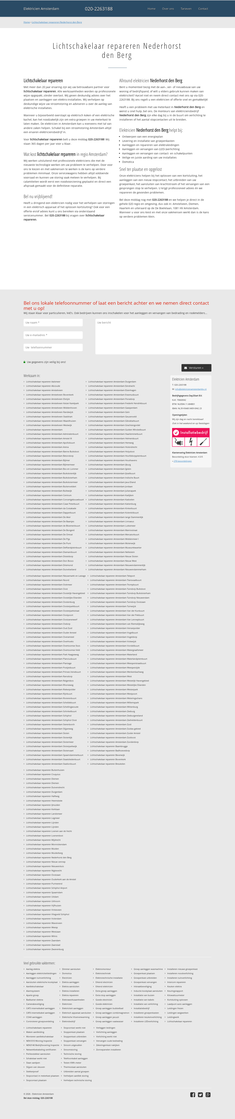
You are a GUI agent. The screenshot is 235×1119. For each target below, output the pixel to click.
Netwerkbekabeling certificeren (41, 1049)
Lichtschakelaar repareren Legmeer (43, 818)
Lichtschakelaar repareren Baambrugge (109, 746)
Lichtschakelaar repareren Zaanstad (43, 944)
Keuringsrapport (175, 990)
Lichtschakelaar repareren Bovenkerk (108, 759)
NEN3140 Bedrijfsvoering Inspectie (42, 1045)
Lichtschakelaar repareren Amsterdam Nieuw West (112, 560)
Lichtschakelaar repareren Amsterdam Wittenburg (114, 706)
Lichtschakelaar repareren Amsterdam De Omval (49, 534)
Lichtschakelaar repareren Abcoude (43, 385)
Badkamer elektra (34, 999)
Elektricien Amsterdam (41, 8)
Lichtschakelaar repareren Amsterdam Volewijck (113, 641)
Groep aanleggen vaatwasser (109, 1021)
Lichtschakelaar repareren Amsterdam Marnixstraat (112, 530)
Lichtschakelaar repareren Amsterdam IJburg (109, 464)
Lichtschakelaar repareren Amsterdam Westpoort (113, 693)
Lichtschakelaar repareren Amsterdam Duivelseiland (51, 569)
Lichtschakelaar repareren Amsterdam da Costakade (51, 508)
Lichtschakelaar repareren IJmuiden (43, 805)
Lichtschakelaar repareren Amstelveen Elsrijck (48, 399)
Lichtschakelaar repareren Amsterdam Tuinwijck (113, 606)
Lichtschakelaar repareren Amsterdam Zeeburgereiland (116, 715)
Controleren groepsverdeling (40, 1021)
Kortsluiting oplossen (177, 999)
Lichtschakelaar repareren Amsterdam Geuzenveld (112, 416)
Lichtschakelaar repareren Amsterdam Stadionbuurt (51, 763)
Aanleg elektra (33, 969)
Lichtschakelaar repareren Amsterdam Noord (47, 580)
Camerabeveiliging (35, 1004)
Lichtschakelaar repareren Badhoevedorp (110, 750)
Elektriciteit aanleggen (72, 1008)
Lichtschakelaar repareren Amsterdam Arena (47, 447)
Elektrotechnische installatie (109, 977)
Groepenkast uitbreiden (145, 977)
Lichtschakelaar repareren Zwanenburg (45, 949)
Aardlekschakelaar (35, 986)
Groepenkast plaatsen (144, 973)
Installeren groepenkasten (146, 1012)
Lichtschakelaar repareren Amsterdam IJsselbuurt (111, 473)
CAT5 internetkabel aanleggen (40, 1008)
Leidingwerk (173, 1017)
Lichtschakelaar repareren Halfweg (42, 796)
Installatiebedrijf (141, 1008)
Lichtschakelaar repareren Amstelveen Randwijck (49, 412)
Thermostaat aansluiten (75, 1067)
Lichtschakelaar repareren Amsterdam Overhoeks (50, 641)
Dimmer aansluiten (71, 969)
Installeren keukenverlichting (148, 1017)
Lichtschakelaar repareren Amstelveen (44, 390)
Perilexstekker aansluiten (38, 1053)
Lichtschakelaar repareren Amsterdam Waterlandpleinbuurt (118, 658)
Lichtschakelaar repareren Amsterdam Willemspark (114, 702)
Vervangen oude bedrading (109, 1040)
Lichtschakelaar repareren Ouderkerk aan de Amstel (51, 879)
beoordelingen (183, 461)
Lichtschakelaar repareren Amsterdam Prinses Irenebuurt (53, 671)
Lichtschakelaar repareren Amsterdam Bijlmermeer (50, 464)
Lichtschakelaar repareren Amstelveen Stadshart (49, 416)
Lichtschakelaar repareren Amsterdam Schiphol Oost (51, 720)
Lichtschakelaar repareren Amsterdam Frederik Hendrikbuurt (117, 403)
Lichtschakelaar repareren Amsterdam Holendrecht (112, 447)
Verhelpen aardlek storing (76, 1075)
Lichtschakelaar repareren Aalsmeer (43, 381)
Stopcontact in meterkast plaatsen (42, 1075)
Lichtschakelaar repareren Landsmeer (44, 813)
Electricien (67, 977)
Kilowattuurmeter (175, 995)
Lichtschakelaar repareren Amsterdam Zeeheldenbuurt (116, 720)
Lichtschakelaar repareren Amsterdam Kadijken (111, 495)
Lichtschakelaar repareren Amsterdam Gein (109, 412)
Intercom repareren (176, 982)
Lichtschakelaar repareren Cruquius (43, 774)
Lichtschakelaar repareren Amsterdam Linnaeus (111, 521)
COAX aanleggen (34, 1017)
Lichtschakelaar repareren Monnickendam (46, 844)
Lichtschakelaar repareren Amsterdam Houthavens (112, 460)
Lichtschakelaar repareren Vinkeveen (44, 909)
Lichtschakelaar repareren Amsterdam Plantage (48, 663)
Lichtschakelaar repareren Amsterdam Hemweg (111, 442)
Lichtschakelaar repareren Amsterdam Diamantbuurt (51, 552)
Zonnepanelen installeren (108, 1049)
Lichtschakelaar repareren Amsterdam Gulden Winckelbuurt (117, 429)
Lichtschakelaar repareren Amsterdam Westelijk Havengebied (119, 680)
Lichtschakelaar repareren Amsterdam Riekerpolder (50, 689)
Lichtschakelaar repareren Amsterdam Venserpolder (115, 628)
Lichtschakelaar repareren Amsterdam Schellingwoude (52, 706)
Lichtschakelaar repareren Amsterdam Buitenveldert (51, 486)
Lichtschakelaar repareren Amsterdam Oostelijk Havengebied (55, 593)
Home (27, 22)
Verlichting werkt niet (106, 1036)
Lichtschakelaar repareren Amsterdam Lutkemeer (111, 525)
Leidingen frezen (175, 1008)
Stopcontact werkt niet (75, 1027)
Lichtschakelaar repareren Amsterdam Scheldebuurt (51, 702)
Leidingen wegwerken (177, 1012)
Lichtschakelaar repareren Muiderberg (44, 853)
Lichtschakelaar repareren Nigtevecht (44, 870)
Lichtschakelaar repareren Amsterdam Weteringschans (116, 698)
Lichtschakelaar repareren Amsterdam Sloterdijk (49, 737)
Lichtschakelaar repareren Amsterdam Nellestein (111, 552)
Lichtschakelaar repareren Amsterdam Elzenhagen (112, 390)
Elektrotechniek (103, 973)
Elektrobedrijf (68, 1021)
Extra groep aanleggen (106, 990)
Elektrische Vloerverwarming (75, 1017)
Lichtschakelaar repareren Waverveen (44, 923)
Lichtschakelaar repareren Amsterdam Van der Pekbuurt (117, 615)
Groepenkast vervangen (145, 982)
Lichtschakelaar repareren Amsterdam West (111, 676)
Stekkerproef (32, 1071)
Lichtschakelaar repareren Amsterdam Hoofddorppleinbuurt (117, 455)
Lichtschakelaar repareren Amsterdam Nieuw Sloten (113, 556)
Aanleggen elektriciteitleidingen (41, 973)
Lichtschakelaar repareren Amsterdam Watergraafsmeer (116, 650)
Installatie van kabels (144, 999)
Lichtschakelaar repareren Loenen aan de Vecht (49, 831)
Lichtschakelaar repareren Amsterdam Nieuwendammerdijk (116, 565)
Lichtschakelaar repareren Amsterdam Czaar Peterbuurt (52, 503)
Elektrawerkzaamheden (73, 999)
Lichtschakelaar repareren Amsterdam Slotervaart (50, 750)
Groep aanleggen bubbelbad (109, 1008)
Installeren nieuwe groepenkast (182, 969)
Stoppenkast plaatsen (74, 1032)
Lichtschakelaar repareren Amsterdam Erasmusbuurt (113, 394)
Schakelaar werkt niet (36, 1058)
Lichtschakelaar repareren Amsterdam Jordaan (110, 486)
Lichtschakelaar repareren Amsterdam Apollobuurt (50, 442)
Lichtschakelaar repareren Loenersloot (44, 835)
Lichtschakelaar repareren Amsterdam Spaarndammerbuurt (54, 755)
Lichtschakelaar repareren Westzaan (43, 931)
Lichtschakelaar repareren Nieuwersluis (45, 866)
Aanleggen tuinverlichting (38, 977)
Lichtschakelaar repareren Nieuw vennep (45, 861)
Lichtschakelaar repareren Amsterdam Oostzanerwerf (51, 619)
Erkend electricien (104, 982)
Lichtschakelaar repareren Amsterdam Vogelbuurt (114, 632)
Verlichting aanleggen (106, 1032)
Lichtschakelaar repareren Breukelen (107, 763)
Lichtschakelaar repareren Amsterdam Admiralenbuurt (52, 433)
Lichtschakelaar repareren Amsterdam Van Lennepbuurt (117, 619)
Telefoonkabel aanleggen (76, 1058)
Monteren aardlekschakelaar (40, 1036)
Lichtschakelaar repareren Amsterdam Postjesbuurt (50, 667)
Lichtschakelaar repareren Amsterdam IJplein (109, 468)
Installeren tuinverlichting (179, 977)
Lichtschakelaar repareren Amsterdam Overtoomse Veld (53, 650)
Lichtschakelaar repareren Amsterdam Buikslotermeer (52, 482)
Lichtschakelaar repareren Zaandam (43, 940)
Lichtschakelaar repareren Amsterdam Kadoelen (111, 499)
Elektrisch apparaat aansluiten (76, 1012)
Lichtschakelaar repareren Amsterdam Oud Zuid (49, 628)
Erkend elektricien (104, 986)
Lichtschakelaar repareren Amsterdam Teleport (112, 575)
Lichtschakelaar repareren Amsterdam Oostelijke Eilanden (54, 597)
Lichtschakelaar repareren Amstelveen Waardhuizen (51, 420)
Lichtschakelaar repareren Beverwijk (107, 755)
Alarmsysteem (33, 990)
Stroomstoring (70, 1049)
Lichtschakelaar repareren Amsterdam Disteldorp (49, 556)
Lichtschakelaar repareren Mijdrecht (43, 839)
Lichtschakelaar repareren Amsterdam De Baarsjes (50, 521)
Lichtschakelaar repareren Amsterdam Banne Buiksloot (52, 451)
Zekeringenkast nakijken (108, 1045)
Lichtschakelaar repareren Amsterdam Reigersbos (50, 680)
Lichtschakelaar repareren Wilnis (41, 936)
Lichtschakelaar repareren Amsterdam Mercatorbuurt (113, 534)
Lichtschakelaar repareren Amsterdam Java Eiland (112, 482)
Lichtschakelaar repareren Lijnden (42, 822)
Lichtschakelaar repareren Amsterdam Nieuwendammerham (117, 569)
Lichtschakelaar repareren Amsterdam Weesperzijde (115, 667)
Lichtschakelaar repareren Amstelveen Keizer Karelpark (52, 403)
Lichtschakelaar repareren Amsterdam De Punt (48, 543)
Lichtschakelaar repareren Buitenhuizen (45, 770)
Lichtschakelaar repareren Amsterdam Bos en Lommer (52, 468)
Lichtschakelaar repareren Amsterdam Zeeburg (112, 711)
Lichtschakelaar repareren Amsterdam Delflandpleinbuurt (54, 547)
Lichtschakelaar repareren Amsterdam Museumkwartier (114, 547)
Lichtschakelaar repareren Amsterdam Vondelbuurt (114, 645)
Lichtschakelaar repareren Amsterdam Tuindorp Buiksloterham (120, 593)
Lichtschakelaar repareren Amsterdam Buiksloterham (51, 477)
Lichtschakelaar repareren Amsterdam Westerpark (114, 689)
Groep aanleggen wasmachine (148, 969)
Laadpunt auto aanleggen (179, 1004)
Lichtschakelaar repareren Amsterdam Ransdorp (49, 676)
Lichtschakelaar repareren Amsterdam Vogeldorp (113, 636)
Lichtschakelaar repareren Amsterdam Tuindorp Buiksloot (118, 588)
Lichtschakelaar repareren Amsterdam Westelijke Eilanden (118, 685)
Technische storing (72, 1053)
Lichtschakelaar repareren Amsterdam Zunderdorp (114, 742)
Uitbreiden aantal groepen (76, 1071)
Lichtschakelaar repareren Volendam (43, 918)
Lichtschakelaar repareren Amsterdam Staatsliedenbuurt (53, 759)
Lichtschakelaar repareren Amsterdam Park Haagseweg (52, 654)
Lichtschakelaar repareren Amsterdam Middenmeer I (113, 539)
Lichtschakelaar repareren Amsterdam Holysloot (111, 451)
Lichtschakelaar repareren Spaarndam (44, 892)
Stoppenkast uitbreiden (75, 1036)
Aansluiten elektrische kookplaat (42, 982)
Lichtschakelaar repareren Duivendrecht (45, 787)
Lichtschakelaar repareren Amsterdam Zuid (110, 724)
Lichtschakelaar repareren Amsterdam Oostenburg (50, 602)
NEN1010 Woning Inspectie (39, 1040)
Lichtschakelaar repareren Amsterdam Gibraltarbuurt (113, 420)
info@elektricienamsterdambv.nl (191, 389)
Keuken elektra (174, 986)
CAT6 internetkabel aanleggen (40, 1012)
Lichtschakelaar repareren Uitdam (42, 896)
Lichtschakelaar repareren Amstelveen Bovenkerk (50, 394)
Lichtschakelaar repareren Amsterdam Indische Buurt (113, 477)
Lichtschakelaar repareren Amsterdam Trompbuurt (114, 584)
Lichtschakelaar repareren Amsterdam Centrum (48, 495)
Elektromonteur (103, 969)
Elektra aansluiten (70, 986)
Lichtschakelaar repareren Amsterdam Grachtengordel (114, 425)
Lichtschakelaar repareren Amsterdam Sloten (47, 733)
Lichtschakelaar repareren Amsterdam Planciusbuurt (51, 658)
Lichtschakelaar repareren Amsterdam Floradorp (111, 399)
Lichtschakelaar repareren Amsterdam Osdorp (48, 623)
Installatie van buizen (144, 995)
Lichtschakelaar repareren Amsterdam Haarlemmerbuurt (115, 433)
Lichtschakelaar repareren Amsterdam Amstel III (49, 438)
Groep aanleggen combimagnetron (112, 1012)
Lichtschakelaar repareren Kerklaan (43, 809)
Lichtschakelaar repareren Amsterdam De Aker (48, 517)
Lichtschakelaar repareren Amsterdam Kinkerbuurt (112, 508)
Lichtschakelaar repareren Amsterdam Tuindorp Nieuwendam (119, 597)
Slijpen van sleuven (35, 1067)
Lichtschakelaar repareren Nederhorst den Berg (57, 22)
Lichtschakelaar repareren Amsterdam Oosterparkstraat (52, 610)
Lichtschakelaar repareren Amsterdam (44, 429)
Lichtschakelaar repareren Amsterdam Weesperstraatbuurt (118, 663)
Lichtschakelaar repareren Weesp (42, 927)
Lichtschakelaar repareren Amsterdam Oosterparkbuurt (52, 606)
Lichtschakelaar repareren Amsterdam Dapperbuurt (51, 512)
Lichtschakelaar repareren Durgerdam (44, 791)
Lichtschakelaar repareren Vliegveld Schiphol (47, 914)
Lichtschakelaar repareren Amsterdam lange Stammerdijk (115, 517)
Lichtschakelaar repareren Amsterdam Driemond (49, 565)
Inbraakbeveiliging (143, 986)
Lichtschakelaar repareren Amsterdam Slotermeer (50, 742)
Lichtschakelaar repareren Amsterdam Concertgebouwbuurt (55, 499)
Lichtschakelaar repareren (179, 1021)
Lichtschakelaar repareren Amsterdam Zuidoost (113, 737)
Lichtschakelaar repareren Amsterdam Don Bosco (50, 560)
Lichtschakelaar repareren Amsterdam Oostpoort (49, 615)
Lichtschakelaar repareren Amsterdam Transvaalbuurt (115, 580)
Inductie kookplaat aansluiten (148, 990)
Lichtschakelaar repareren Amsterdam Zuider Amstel (115, 733)
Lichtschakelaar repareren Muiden (42, 848)
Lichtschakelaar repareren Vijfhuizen (43, 905)
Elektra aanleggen (70, 982)
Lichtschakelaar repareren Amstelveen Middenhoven (51, 407)
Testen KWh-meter (72, 1062)
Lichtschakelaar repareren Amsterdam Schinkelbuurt (51, 711)
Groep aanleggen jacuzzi (107, 1017)
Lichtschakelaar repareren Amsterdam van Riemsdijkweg (117, 623)
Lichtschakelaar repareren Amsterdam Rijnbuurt (49, 693)
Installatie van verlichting (146, 1004)
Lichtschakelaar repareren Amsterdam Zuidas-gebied (115, 728)
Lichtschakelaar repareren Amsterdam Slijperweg (49, 728)
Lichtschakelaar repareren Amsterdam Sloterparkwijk (51, 746)
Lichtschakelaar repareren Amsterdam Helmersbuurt (113, 438)
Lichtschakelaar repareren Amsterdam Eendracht (111, 385)
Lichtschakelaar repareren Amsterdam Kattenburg (112, 503)
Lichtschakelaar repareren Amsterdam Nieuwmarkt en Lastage (56, 575)
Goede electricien (104, 999)
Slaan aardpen (33, 1062)
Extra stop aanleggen (106, 995)
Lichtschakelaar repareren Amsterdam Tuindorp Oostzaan (118, 602)
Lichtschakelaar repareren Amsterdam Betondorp (50, 455)
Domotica (66, 973)
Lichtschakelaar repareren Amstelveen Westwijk (49, 425)
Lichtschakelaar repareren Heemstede (44, 800)
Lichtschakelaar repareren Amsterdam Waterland (113, 654)
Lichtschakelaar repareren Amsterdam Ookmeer (49, 584)
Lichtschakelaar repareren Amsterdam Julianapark (112, 490)
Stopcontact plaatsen (36, 1080)
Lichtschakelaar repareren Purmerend (44, 883)
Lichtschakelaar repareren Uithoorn (43, 901)
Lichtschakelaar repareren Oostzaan (43, 874)
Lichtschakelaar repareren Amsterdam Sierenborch (50, 724)
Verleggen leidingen (105, 1027)
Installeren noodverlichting (180, 973)
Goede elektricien (104, 1004)
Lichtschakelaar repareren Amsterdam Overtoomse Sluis (53, 645)
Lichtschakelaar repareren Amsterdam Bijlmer (48, 460)
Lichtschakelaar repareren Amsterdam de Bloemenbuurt (53, 525)
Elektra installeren (70, 990)
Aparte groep (32, 995)
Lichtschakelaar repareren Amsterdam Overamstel (50, 636)
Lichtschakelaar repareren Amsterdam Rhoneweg (49, 685)
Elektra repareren (70, 995)
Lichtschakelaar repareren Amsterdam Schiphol (48, 715)
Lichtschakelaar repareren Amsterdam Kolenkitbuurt (113, 512)
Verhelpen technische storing (78, 1080)
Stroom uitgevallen (73, 1045)
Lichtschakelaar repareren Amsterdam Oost (47, 588)
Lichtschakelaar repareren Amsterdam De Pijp (48, 539)
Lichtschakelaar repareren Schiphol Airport (46, 887)
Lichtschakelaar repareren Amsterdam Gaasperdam (112, 407)
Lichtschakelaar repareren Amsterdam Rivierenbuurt (51, 698)
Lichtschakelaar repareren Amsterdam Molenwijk (111, 543)
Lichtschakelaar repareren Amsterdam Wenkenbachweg (117, 671)
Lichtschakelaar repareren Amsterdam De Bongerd (50, 530)
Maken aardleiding (35, 1032)
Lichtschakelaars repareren (39, 1027)
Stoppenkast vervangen (75, 1040)
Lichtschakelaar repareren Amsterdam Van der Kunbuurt (117, 610)
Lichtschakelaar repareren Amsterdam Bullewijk (49, 490)
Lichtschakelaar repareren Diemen (42, 778)
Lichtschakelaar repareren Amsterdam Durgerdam (112, 381)
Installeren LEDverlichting (146, 1021)
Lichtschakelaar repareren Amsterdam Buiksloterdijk (51, 473)
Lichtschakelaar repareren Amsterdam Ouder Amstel (51, 632)
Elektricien (67, 1004)
